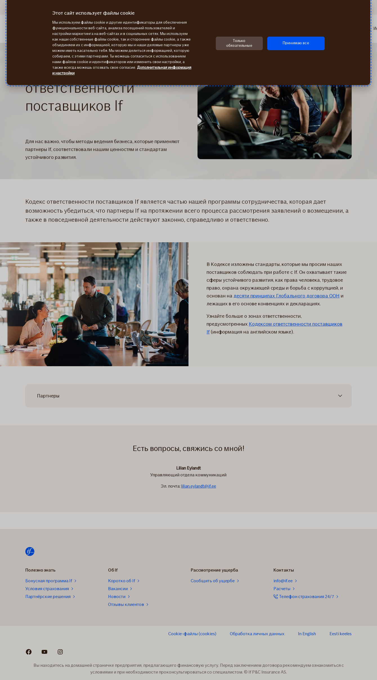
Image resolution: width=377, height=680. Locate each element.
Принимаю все (296, 43)
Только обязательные (239, 43)
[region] (188, 42)
